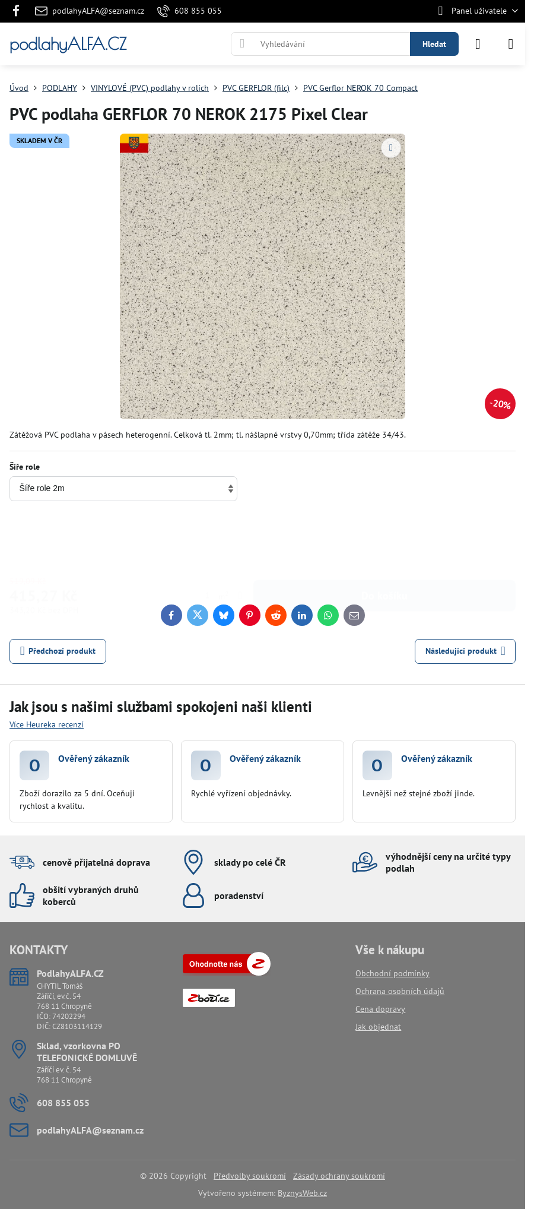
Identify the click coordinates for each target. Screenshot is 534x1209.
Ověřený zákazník (93, 758)
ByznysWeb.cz (302, 1193)
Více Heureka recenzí (46, 724)
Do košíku (384, 540)
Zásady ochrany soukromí (339, 1175)
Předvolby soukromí (250, 1175)
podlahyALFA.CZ (67, 44)
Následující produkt (465, 651)
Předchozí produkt (58, 651)
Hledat (434, 44)
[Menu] (511, 44)
